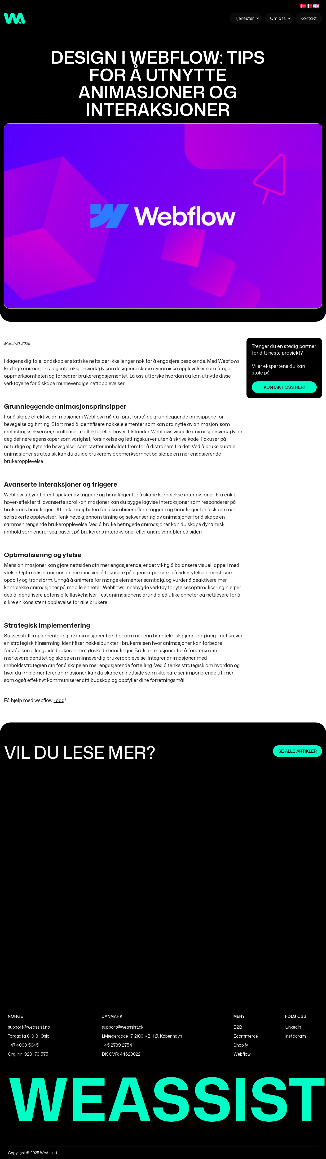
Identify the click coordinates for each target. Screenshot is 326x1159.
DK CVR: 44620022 (121, 1054)
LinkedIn (293, 1027)
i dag (59, 700)
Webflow (242, 1054)
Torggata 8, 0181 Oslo (29, 1036)
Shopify (241, 1045)
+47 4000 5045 (23, 1045)
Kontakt (308, 18)
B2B (238, 1027)
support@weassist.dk (122, 1027)
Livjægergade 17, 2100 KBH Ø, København (142, 1036)
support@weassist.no (29, 1027)
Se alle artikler (297, 751)
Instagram (295, 1036)
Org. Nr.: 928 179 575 (28, 1054)
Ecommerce (246, 1036)
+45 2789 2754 (117, 1045)
